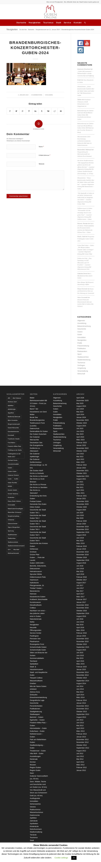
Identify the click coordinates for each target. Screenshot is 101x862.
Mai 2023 (79, 434)
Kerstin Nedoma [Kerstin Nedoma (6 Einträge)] (13, 494)
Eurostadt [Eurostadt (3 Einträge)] (11, 435)
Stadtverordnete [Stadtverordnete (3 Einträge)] (13, 542)
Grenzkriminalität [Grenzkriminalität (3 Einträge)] (13, 464)
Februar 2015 (81, 667)
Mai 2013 (79, 725)
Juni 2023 (80, 431)
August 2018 (81, 563)
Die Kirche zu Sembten (38, 487)
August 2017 (81, 583)
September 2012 (82, 748)
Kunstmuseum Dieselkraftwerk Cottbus (36, 605)
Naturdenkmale (35, 619)
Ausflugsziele (35, 798)
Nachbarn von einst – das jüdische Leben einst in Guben (38, 613)
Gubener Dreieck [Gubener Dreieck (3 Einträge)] (13, 475)
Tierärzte (33, 835)
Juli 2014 (79, 686)
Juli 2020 (79, 513)
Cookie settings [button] (61, 858)
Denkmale (34, 759)
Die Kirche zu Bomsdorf (39, 476)
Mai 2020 (79, 518)
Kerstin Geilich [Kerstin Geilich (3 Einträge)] (12, 490)
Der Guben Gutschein (38, 434)
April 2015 (80, 661)
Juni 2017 (80, 588)
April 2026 (80, 398)
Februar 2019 (81, 546)
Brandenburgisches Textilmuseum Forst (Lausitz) (37, 423)
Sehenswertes (35, 804)
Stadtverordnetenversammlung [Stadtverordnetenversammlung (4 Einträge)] (16, 546)
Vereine (33, 807)
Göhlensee (34, 549)
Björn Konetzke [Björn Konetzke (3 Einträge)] (13, 420)
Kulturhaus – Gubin (37, 731)
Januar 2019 (81, 549)
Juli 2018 (79, 566)
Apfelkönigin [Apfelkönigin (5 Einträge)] (12, 409)
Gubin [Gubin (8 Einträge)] (10, 479)
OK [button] (74, 858)
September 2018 (82, 560)
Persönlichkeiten (36, 706)
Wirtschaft (81, 374)
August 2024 (81, 406)
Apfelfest (33, 818)
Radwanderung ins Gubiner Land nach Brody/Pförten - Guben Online (85, 113)
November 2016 (82, 608)
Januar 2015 (81, 669)
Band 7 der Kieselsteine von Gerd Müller (38, 411)
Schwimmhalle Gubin (38, 650)
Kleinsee (33, 594)
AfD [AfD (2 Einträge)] (9, 398)
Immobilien (81, 337)
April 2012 (80, 762)
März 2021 (80, 493)
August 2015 (81, 650)
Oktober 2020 (81, 507)
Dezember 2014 (82, 672)
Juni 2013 (80, 723)
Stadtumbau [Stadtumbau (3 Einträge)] (12, 538)
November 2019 (82, 529)
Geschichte (81, 329)
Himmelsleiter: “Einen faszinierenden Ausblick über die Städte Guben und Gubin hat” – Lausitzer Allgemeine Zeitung (85, 182)
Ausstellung (81, 323)
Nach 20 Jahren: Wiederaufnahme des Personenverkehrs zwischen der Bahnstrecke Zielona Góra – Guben (85, 228)
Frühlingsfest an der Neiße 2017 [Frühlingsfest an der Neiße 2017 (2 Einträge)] (14, 455)
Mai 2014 (79, 692)
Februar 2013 (81, 734)
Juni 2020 (80, 515)
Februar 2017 (81, 599)
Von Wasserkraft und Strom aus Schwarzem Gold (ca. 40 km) (38, 793)
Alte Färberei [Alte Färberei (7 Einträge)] (17, 398)
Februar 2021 (81, 496)
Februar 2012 (81, 767)
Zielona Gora (35, 692)
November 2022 (82, 448)
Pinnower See (35, 639)
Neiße (32, 622)
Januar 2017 (81, 602)
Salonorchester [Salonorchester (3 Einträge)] (12, 523)
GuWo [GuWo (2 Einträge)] (16, 479)
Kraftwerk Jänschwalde (38, 599)
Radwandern (82, 351)
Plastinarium (34, 641)
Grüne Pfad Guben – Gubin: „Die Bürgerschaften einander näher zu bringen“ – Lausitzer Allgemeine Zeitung (85, 250)
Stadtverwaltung (36, 832)
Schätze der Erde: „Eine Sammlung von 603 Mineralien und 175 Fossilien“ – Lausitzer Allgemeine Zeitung (84, 263)
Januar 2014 (81, 703)
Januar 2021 (81, 498)
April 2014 (80, 695)
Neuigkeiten (35, 22)
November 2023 (82, 420)
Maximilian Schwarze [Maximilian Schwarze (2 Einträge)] (14, 512)
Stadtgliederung (36, 711)
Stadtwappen (35, 714)
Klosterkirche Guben (37, 597)
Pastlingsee (34, 636)
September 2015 (82, 647)
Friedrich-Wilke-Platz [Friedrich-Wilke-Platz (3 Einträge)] (14, 446)
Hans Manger (81, 282)
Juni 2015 (80, 655)
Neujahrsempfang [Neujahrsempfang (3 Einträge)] (13, 516)
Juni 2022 (80, 454)
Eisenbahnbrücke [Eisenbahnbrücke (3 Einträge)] (13, 431)
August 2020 (81, 510)
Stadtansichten (83, 357)
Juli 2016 (79, 619)
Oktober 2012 (81, 745)
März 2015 (80, 664)
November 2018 (82, 555)
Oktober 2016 (81, 611)
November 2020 (82, 504)
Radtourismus (35, 810)
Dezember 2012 (82, 739)
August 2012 (81, 751)
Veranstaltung (82, 371)
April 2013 (80, 728)
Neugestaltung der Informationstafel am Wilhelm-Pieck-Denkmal (84, 154)
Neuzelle (33, 627)
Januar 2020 (81, 524)
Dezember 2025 (82, 400)
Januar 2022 (81, 468)
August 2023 (81, 426)
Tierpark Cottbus (36, 678)
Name (41, 147)
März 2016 (80, 630)
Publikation (81, 348)
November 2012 (82, 742)
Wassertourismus (36, 812)
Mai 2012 (79, 759)
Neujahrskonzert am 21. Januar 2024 (48, 29)
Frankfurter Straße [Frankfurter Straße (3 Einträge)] (14, 439)
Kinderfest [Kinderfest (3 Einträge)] (11, 497)
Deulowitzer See (36, 443)
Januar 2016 (81, 636)
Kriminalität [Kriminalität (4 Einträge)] (11, 505)
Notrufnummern (36, 829)
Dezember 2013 (82, 706)
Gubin (79, 334)
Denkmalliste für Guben (39, 431)
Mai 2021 (79, 487)
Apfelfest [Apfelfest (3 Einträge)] (10, 405)
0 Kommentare (36, 95)
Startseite (21, 22)
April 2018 (80, 574)
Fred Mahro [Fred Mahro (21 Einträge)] (11, 442)
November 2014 (82, 675)
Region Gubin (35, 770)
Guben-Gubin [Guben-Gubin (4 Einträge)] (12, 471)
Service (67, 22)
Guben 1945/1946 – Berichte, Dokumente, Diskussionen (38, 566)
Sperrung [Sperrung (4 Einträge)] (11, 531)
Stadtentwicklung (83, 360)
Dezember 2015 (82, 639)
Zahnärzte (34, 821)
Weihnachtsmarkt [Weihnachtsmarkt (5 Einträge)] (13, 553)
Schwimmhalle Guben (38, 647)
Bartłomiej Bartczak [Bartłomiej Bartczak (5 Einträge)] (14, 416)
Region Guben (35, 767)
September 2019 (82, 532)
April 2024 (80, 414)
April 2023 (80, 437)
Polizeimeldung (83, 346)
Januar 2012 (81, 770)
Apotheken (34, 823)
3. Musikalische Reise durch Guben (84, 276)
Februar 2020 (81, 521)
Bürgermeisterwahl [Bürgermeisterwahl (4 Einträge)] (14, 424)
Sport (79, 354)
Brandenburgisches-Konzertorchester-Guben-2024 (35, 47)
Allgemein (81, 320)
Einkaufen (33, 695)
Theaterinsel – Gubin (38, 751)
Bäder (32, 398)
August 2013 (81, 717)
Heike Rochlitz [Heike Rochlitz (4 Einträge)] (12, 482)
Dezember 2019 (82, 527)
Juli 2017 (79, 585)
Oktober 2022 (81, 451)
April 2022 (80, 459)
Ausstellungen (35, 756)
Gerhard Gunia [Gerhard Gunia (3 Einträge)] (12, 460)
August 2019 (81, 535)
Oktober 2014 (81, 678)
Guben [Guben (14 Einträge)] (10, 468)
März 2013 (80, 731)
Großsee (33, 552)
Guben (80, 332)
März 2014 (80, 697)
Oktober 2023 (81, 423)
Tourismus (48, 22)
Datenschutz (34, 428)
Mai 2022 (79, 457)
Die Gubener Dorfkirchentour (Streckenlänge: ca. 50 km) (85, 171)
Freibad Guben (35, 501)
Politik (79, 343)
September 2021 (82, 476)
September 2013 (82, 714)
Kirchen (33, 762)
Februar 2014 (81, 700)
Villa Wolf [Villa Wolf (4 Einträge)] (16, 549)
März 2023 (80, 440)
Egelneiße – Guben (37, 720)
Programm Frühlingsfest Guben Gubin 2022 (85, 239)
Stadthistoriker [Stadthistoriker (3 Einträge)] (12, 534)
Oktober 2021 (81, 473)
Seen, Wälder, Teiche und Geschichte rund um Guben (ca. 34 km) (38, 784)
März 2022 (80, 462)
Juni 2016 (80, 622)
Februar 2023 (81, 443)
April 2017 (80, 594)
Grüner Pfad (81, 204)
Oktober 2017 (81, 580)
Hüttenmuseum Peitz (83, 269)
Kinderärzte (34, 826)
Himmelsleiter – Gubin (38, 728)
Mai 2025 (79, 403)
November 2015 (82, 641)
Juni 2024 (80, 409)
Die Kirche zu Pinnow (38, 484)
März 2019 (80, 543)
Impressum (34, 580)
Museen (33, 765)
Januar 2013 (81, 737)
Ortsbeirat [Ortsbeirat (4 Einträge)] (11, 520)
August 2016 (81, 616)
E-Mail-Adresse (44, 155)
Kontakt (78, 22)
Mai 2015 (79, 658)
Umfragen (81, 365)
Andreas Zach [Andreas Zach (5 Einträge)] (12, 402)
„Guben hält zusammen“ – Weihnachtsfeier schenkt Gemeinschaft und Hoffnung (85, 73)
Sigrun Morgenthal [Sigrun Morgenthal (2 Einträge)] (14, 527)
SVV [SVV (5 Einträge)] (9, 549)
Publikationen (35, 709)
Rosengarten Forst (37, 644)
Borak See (34, 417)
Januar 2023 (81, 445)
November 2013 (82, 709)
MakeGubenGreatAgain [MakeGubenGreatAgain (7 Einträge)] (15, 508)
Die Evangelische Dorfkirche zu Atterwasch (36, 448)
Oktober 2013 (81, 711)
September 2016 (82, 613)
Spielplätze (34, 664)
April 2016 (80, 627)
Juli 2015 (79, 653)
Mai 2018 (79, 571)
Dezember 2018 (82, 552)
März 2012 (80, 765)
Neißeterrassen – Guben (84, 219)
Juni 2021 (80, 484)
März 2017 (80, 597)
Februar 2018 (81, 577)
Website (41, 164)
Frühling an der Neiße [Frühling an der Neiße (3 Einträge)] (15, 450)
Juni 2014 (80, 689)
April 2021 (80, 490)
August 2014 (81, 683)
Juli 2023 (79, 428)
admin (50, 95)
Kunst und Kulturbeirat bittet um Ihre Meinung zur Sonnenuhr (85, 291)
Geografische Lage (37, 700)
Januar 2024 (81, 417)
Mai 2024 (79, 412)
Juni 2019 (80, 538)
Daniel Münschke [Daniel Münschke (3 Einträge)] (13, 428)
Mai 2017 (79, 591)
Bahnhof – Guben (36, 717)
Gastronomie (35, 815)
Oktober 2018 (81, 557)
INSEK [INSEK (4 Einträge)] (10, 486)
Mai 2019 (79, 541)
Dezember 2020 (82, 501)
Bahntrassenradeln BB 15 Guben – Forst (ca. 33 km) (38, 403)
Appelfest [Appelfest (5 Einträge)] (11, 413)
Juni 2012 (80, 756)
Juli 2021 (79, 482)
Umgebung (81, 368)
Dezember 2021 (82, 471)
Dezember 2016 (82, 605)
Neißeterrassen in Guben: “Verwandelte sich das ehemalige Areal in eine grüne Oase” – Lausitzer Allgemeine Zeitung (84, 213)
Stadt (58, 22)
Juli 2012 (79, 753)
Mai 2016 (79, 625)
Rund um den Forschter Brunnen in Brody (85, 130)
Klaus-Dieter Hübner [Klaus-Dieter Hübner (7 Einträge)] (14, 501)
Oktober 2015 (81, 644)
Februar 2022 (81, 465)
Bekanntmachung (84, 326)
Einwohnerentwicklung (38, 697)
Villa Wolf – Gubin (36, 753)
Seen (32, 773)
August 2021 (81, 479)
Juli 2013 (79, 720)
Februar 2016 (81, 633)
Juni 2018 (80, 569)
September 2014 (82, 681)
